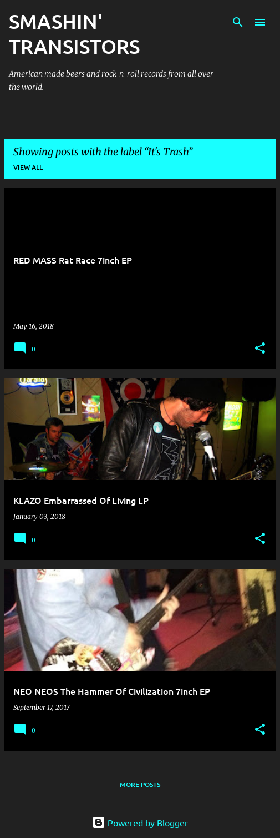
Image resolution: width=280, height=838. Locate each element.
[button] (260, 348)
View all (28, 167)
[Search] (238, 22)
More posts (140, 784)
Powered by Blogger (140, 822)
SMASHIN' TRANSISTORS (74, 33)
